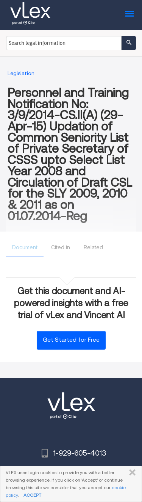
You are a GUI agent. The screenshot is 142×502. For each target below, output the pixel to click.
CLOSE (131, 472)
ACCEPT (32, 495)
